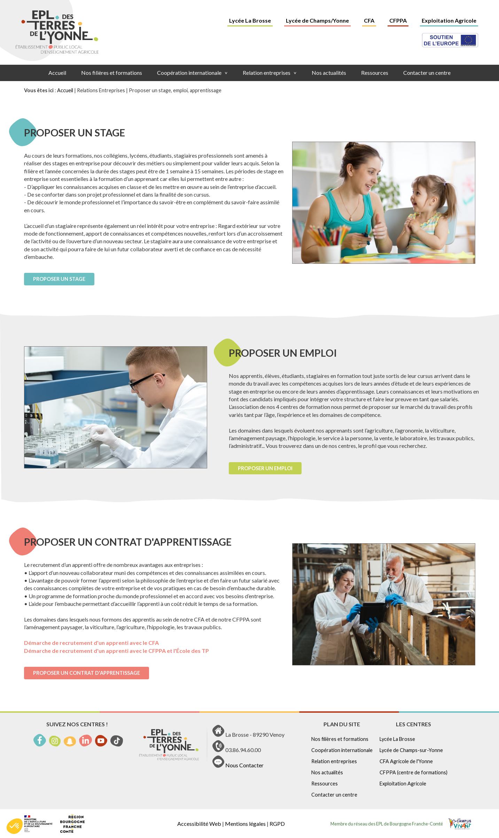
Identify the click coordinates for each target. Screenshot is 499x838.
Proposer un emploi (265, 468)
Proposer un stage (59, 279)
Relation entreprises (270, 72)
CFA (369, 20)
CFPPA (398, 20)
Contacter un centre (427, 72)
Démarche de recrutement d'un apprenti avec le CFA (91, 642)
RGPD (277, 823)
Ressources (374, 72)
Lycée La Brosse (250, 20)
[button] (14, 826)
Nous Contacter (244, 765)
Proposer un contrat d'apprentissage (86, 673)
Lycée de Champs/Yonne (317, 20)
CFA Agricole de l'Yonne (406, 761)
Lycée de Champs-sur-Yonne (411, 750)
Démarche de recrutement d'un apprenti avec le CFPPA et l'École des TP (116, 650)
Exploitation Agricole (449, 20)
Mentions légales (245, 823)
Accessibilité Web (199, 823)
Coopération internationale (192, 72)
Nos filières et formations (111, 72)
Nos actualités (329, 72)
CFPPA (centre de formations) (413, 772)
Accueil (57, 72)
